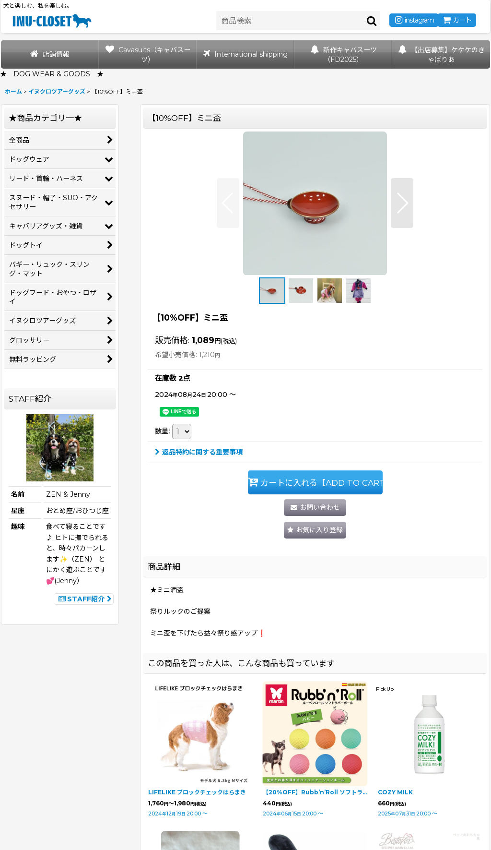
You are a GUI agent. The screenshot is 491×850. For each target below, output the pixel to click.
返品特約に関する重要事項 (199, 452)
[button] (228, 203)
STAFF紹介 (84, 599)
